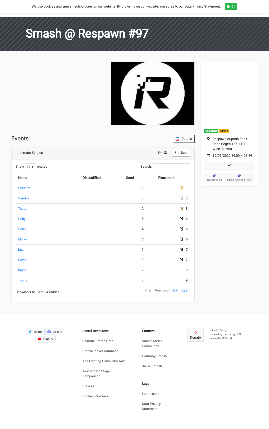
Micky (22, 239)
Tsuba (22, 208)
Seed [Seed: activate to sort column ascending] (130, 177)
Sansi (22, 229)
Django (224, 330)
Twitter (35, 332)
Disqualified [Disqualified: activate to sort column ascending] (92, 177)
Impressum (150, 393)
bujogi (22, 270)
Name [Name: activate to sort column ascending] (22, 177)
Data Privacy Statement (151, 406)
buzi (21, 249)
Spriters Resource (95, 396)
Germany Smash (154, 356)
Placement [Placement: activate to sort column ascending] (166, 177)
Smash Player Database (100, 351)
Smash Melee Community (152, 344)
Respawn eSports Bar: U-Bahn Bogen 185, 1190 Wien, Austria (231, 144)
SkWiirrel (24, 188)
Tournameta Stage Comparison (96, 374)
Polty (22, 218)
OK (231, 6)
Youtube (45, 339)
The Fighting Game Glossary (103, 361)
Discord (54, 332)
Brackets (181, 152)
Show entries (31, 166)
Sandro (23, 198)
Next (174, 290)
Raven (23, 259)
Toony (22, 280)
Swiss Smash (152, 366)
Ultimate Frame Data (97, 341)
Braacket (89, 386)
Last (185, 290)
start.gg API (234, 334)
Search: (165, 166)
